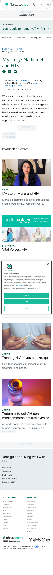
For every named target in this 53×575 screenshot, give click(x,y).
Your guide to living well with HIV (26, 28)
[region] (26, 287)
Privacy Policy (18, 285)
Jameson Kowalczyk (23, 80)
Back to (7, 25)
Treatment (20, 37)
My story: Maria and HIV (20, 193)
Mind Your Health (10, 478)
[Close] (48, 264)
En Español (36, 37)
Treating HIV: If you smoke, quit (26, 358)
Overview (6, 37)
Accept (26, 301)
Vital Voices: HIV (14, 249)
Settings (26, 308)
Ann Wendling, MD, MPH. (21, 84)
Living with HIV (9, 482)
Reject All (26, 295)
